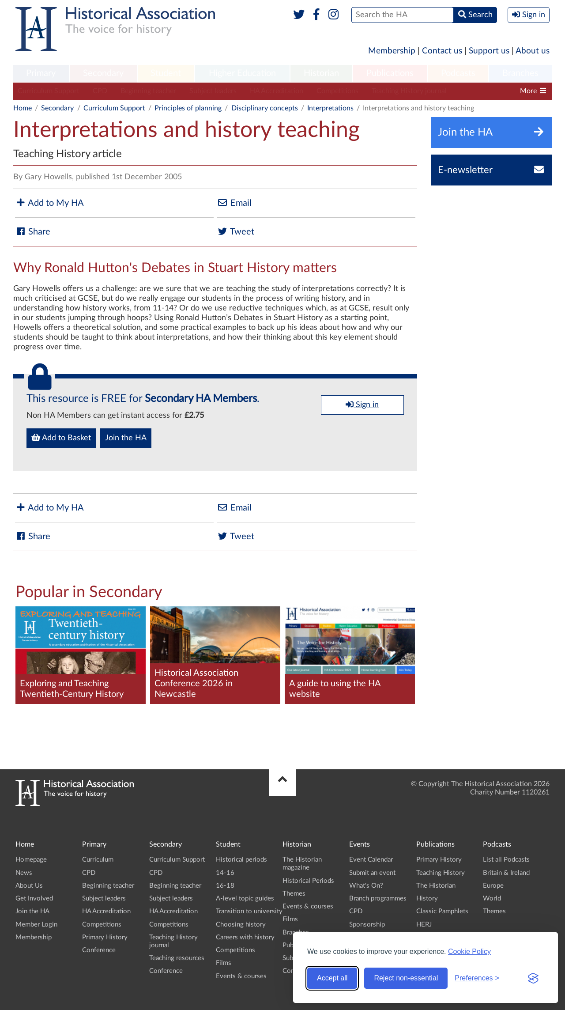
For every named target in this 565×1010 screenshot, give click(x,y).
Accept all (332, 978)
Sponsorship (367, 924)
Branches (520, 73)
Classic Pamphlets (442, 911)
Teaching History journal (409, 91)
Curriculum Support (48, 91)
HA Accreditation (276, 91)
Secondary (103, 73)
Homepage (31, 859)
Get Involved (34, 898)
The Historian (436, 885)
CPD (100, 91)
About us (533, 51)
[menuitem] (41, 74)
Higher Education (242, 73)
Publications (390, 73)
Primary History (105, 937)
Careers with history (245, 937)
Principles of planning (188, 108)
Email (234, 203)
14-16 (225, 873)
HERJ (424, 924)
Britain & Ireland (506, 873)
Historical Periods (308, 881)
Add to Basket (61, 437)
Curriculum (97, 859)
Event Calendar (371, 859)
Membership (391, 51)
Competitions (337, 91)
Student (166, 73)
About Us (29, 885)
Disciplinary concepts (264, 108)
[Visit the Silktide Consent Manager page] (533, 978)
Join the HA (126, 438)
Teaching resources (176, 958)
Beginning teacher (148, 91)
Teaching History (440, 873)
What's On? (366, 885)
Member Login (36, 924)
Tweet (235, 231)
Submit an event (372, 873)
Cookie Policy (469, 951)
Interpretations (330, 108)
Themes (293, 893)
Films (223, 963)
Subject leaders (213, 91)
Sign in (362, 404)
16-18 (225, 885)
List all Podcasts (506, 859)
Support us (489, 51)
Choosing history (241, 924)
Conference (99, 950)
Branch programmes (378, 898)
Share (32, 231)
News (23, 873)
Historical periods (241, 859)
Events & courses (241, 976)
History (427, 898)
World (492, 898)
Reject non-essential (406, 978)
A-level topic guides (245, 898)
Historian (321, 73)
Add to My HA (49, 203)
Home (22, 108)
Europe (493, 885)
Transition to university (249, 911)
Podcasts (458, 73)
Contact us (442, 51)
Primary (41, 73)
